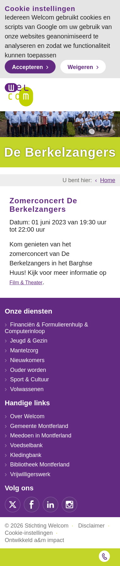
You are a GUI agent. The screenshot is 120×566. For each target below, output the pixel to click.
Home (107, 180)
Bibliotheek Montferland (39, 464)
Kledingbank (25, 455)
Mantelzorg (24, 350)
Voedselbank (26, 445)
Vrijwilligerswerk (30, 474)
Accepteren (27, 67)
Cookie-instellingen (29, 533)
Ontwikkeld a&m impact (34, 540)
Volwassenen (27, 389)
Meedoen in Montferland (40, 435)
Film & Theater (26, 282)
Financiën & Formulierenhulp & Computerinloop (46, 327)
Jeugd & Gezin (28, 341)
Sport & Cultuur (29, 379)
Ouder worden (28, 370)
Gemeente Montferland (39, 426)
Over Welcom (27, 416)
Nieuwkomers (27, 360)
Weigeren (80, 67)
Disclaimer (91, 526)
